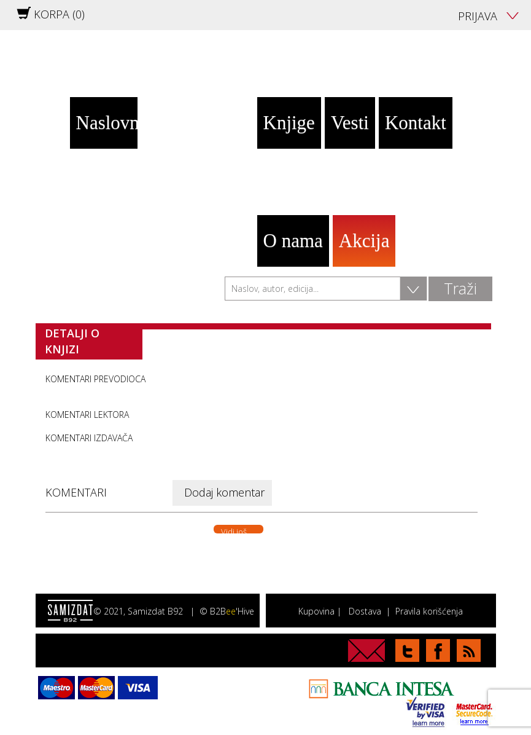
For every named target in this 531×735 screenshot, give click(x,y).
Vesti (350, 122)
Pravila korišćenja (429, 611)
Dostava (365, 611)
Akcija (364, 240)
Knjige (289, 122)
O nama (293, 240)
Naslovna (107, 122)
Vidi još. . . (238, 529)
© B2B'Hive (227, 611)
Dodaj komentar (224, 492)
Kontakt (415, 122)
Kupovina (316, 611)
